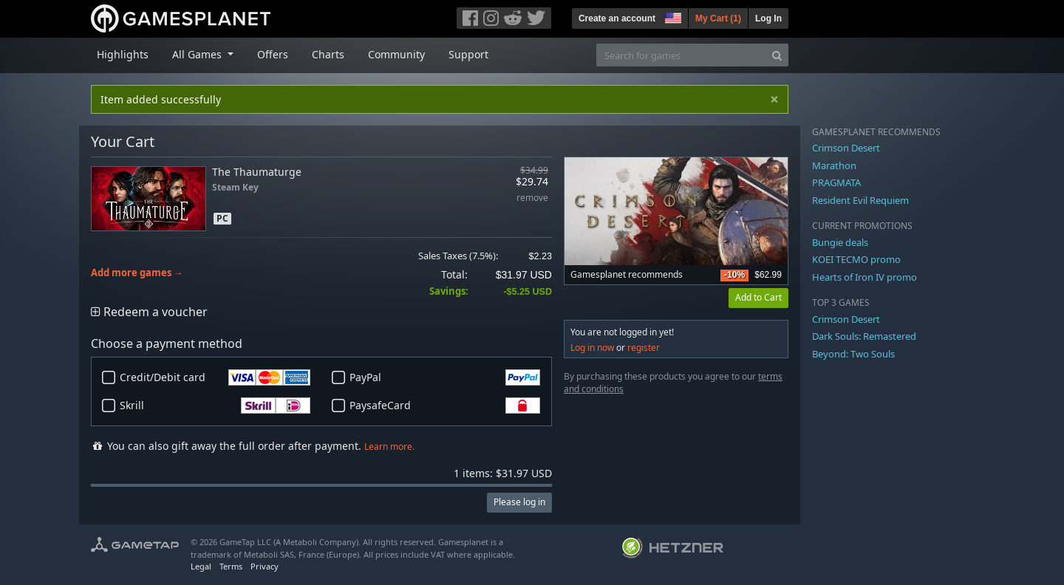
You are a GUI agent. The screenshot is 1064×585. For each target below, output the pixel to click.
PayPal (444, 377)
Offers (272, 54)
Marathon (834, 165)
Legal (201, 566)
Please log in (519, 502)
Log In (768, 18)
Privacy (264, 566)
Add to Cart (758, 297)
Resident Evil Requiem (860, 200)
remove (532, 198)
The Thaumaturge (256, 172)
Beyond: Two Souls (853, 353)
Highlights (123, 54)
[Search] (776, 55)
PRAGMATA (836, 182)
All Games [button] (198, 54)
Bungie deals (840, 242)
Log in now (592, 347)
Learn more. (389, 446)
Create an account (617, 18)
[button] (671, 16)
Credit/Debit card (215, 377)
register (643, 347)
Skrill (215, 405)
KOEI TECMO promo (856, 259)
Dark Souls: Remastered (864, 336)
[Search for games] (681, 55)
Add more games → (137, 273)
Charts (328, 54)
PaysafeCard (444, 405)
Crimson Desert (846, 147)
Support (468, 54)
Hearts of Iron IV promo (864, 277)
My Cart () (718, 18)
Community (396, 54)
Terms (230, 566)
